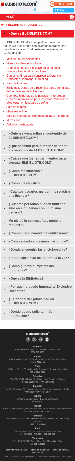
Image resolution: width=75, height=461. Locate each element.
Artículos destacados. (20, 124)
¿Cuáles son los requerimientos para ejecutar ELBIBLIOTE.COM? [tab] (34, 160)
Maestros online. (17, 111)
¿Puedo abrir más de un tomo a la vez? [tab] (36, 258)
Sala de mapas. (16, 106)
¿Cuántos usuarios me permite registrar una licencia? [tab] (36, 194)
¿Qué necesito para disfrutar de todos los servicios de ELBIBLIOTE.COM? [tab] (35, 148)
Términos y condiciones (16, 450)
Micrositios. (13, 120)
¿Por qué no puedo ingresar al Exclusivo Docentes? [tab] (37, 289)
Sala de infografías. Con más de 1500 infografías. (38, 115)
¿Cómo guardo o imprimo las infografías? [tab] (28, 268)
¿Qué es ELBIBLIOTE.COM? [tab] (27, 33)
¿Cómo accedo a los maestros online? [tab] (35, 241)
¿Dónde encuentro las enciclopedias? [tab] (35, 249)
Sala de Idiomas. (17, 83)
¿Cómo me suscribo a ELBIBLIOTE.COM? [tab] (23, 173)
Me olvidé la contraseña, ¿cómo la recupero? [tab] (32, 223)
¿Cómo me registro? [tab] (21, 183)
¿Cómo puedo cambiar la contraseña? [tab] (35, 233)
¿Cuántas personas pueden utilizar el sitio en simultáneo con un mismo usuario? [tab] (34, 208)
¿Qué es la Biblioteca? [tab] (23, 278)
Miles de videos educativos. (24, 63)
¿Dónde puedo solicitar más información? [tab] (27, 314)
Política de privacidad (39, 450)
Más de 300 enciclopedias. (23, 58)
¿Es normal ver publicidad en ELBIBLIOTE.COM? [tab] (28, 301)
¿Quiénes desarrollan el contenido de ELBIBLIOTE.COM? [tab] (35, 135)
